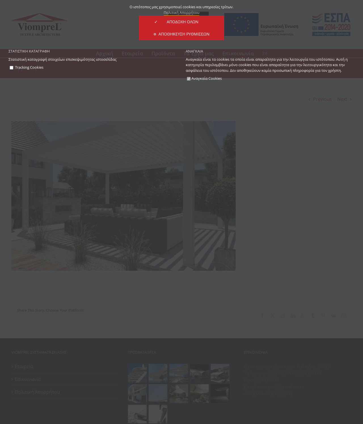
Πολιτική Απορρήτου (181, 12)
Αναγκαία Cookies (204, 78)
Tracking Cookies (26, 67)
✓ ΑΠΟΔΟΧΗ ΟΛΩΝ (181, 21)
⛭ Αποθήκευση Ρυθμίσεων (181, 34)
